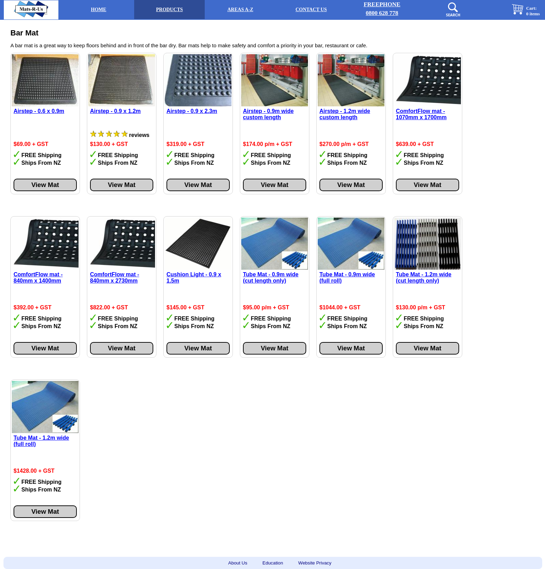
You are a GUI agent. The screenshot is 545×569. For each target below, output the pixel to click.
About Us (237, 563)
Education (272, 563)
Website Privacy (314, 563)
